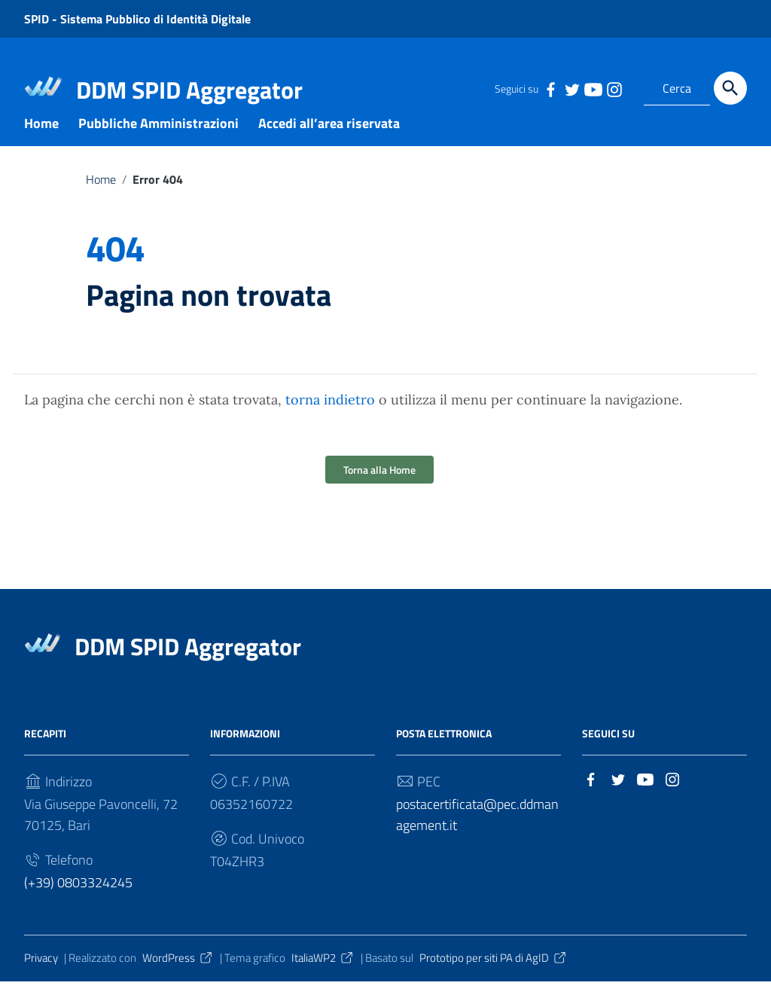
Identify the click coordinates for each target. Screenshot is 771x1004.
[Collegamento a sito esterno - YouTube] (593, 88)
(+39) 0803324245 (78, 906)
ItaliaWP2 (323, 981)
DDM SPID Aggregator (189, 90)
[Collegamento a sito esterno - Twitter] (571, 88)
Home (41, 146)
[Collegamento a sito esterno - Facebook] (550, 88)
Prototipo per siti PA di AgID (493, 981)
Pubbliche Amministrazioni (158, 146)
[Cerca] (730, 88)
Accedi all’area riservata (329, 146)
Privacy (41, 981)
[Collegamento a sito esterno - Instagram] (614, 88)
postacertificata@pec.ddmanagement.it (477, 838)
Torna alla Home (379, 493)
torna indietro (330, 423)
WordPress (178, 981)
